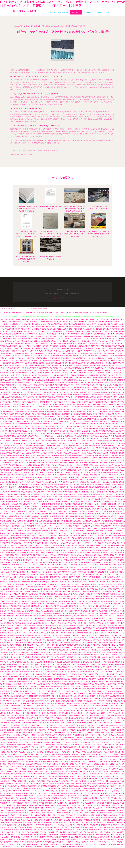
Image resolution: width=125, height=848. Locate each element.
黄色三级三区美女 (102, 808)
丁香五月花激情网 (74, 424)
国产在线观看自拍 (52, 538)
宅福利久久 (48, 625)
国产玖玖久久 (42, 650)
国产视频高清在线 (109, 373)
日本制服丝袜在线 (74, 608)
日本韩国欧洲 (90, 560)
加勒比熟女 (12, 336)
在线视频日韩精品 (83, 747)
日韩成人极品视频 (61, 460)
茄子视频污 (16, 341)
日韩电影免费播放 (36, 531)
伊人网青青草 (73, 382)
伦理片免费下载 (10, 608)
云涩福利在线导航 (37, 382)
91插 (69, 455)
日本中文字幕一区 (70, 484)
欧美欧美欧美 (78, 611)
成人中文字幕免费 (77, 455)
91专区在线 (5, 402)
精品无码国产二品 (36, 472)
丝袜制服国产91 (14, 676)
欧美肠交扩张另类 (20, 392)
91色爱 (83, 450)
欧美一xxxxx (22, 346)
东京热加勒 (119, 737)
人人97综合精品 (102, 411)
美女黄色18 (51, 431)
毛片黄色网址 (19, 757)
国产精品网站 (109, 531)
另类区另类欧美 (75, 409)
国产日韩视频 (69, 718)
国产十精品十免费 (66, 803)
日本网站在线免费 (55, 363)
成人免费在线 (92, 397)
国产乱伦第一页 (6, 776)
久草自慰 (108, 681)
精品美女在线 (106, 742)
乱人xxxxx (79, 460)
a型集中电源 (15, 526)
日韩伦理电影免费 (55, 577)
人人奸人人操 (40, 647)
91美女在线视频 (76, 356)
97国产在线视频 (100, 652)
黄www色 (85, 664)
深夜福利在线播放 (68, 565)
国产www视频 (80, 453)
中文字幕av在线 (77, 723)
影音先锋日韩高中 (42, 740)
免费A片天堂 (18, 625)
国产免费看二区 (116, 424)
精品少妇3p (43, 582)
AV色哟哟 (27, 409)
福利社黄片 (91, 606)
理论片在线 (34, 820)
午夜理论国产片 (13, 815)
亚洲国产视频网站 (106, 640)
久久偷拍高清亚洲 (67, 407)
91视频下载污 (95, 650)
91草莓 (13, 480)
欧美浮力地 (99, 545)
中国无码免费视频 (49, 842)
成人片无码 (52, 460)
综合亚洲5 (90, 744)
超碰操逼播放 (66, 647)
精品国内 (91, 664)
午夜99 (121, 448)
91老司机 (49, 815)
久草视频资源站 (47, 353)
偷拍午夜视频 (74, 771)
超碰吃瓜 (6, 397)
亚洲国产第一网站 (115, 419)
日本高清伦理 (32, 837)
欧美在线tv (106, 450)
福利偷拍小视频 (83, 319)
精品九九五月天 (111, 718)
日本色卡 (9, 650)
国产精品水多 (69, 475)
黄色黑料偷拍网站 (29, 701)
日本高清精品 (97, 667)
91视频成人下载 (109, 414)
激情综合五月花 (119, 791)
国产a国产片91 (42, 810)
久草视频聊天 (33, 686)
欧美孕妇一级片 (69, 667)
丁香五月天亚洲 (12, 465)
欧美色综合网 (74, 326)
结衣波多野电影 (100, 713)
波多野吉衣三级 (104, 416)
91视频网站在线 (93, 343)
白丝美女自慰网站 (26, 492)
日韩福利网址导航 (89, 445)
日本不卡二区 (59, 339)
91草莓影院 (34, 348)
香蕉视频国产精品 (108, 438)
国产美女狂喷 (118, 603)
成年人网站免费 (42, 441)
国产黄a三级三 (102, 822)
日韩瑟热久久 (59, 701)
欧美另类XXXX (5, 723)
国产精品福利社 (74, 606)
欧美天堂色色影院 (116, 776)
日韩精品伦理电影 (36, 606)
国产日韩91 (67, 339)
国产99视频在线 (108, 667)
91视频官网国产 (65, 414)
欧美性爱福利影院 (44, 594)
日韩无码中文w (13, 550)
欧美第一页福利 (23, 550)
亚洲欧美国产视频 (16, 832)
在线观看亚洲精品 (34, 387)
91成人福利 (9, 584)
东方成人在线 (103, 382)
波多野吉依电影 (34, 360)
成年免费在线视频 (110, 679)
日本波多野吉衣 (44, 416)
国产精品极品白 (5, 710)
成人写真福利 (57, 397)
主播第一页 (61, 392)
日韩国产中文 (27, 706)
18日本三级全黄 (111, 475)
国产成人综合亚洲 (9, 813)
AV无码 (114, 796)
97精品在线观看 (49, 752)
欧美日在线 (62, 538)
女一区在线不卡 (72, 730)
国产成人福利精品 (89, 803)
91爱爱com (58, 394)
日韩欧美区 (84, 827)
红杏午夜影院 (116, 582)
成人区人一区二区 (34, 681)
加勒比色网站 (94, 579)
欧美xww (83, 725)
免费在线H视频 (31, 740)
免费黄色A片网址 (62, 336)
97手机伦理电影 (49, 533)
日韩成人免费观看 (38, 822)
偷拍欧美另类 (25, 662)
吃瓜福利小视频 (50, 365)
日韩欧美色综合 (69, 443)
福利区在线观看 (29, 730)
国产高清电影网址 (37, 407)
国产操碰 (101, 830)
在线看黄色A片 (83, 630)
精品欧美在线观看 (63, 650)
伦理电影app (98, 555)
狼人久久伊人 (5, 754)
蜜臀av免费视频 (69, 757)
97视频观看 (104, 727)
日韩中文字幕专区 (64, 827)
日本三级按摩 (16, 817)
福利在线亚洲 (51, 586)
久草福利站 (10, 625)
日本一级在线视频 (7, 377)
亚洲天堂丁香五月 (36, 409)
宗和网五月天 (115, 392)
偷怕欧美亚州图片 (105, 324)
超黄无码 (86, 460)
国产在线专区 (17, 674)
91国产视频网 (19, 424)
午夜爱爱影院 (35, 582)
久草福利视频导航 (28, 538)
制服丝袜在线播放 (52, 562)
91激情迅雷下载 (49, 817)
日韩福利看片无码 (49, 735)
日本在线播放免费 (5, 830)
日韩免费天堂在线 (68, 652)
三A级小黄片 (94, 608)
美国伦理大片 (53, 319)
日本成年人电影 (117, 625)
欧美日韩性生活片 (12, 441)
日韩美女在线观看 (17, 565)
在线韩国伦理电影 (52, 596)
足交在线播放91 (89, 322)
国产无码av (52, 428)
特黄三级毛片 (57, 679)
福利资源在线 (109, 343)
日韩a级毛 (114, 655)
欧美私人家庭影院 (41, 720)
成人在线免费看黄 (20, 438)
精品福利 (46, 453)
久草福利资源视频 (40, 562)
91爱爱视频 (97, 360)
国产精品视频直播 (11, 681)
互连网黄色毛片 (120, 844)
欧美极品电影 (111, 353)
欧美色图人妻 (106, 331)
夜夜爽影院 (78, 783)
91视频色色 (84, 779)
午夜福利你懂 (114, 638)
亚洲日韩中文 (11, 642)
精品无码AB (114, 786)
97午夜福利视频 (14, 360)
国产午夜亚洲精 (108, 591)
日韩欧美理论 (29, 815)
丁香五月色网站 (99, 322)
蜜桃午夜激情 (54, 399)
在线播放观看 (17, 426)
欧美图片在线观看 (37, 322)
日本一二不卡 (13, 803)
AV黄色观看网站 (97, 358)
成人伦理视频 (31, 572)
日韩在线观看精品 (55, 416)
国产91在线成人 (30, 720)
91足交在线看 (63, 747)
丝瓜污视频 (51, 832)
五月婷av (90, 594)
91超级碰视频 (16, 735)
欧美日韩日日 (21, 572)
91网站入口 (92, 710)
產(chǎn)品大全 (76, 12)
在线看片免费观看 (78, 693)
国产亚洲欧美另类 (99, 844)
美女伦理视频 (73, 319)
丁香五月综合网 (34, 633)
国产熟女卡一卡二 (79, 625)
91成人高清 (22, 740)
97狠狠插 (92, 448)
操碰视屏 (68, 348)
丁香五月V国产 (65, 433)
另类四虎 (107, 341)
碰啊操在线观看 (33, 577)
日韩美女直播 (39, 399)
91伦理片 (90, 761)
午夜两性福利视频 (110, 543)
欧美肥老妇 (98, 450)
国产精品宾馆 (81, 635)
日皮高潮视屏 (22, 574)
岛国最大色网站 (25, 472)
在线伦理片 (113, 757)
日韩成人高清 (90, 815)
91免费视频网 (25, 749)
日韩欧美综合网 (51, 662)
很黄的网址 (83, 674)
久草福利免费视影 (115, 497)
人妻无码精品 (68, 331)
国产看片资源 (10, 363)
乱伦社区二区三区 (78, 800)
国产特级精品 (99, 788)
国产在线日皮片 (46, 482)
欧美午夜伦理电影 (118, 703)
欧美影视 (69, 526)
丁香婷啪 (62, 633)
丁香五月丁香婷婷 (14, 477)
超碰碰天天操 (94, 339)
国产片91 (85, 385)
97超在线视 (31, 467)
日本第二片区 (17, 484)
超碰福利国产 (53, 601)
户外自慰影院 (33, 329)
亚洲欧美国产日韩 (88, 494)
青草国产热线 (115, 611)
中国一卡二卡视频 (119, 562)
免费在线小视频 (40, 365)
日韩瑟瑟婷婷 (75, 827)
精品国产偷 (6, 645)
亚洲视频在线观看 (83, 535)
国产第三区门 (120, 783)
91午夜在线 (103, 482)
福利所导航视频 (74, 426)
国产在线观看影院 (107, 562)
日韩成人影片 (108, 390)
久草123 (37, 460)
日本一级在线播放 (46, 808)
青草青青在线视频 (52, 837)
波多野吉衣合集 (115, 674)
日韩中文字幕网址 (51, 623)
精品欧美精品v (48, 467)
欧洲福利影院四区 (70, 635)
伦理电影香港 (56, 411)
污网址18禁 (3, 489)
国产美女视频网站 (98, 414)
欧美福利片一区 (9, 638)
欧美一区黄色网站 (85, 540)
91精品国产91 (27, 382)
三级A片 (101, 463)
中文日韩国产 (45, 754)
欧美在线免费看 (58, 385)
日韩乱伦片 (103, 650)
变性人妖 (61, 322)
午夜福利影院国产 (116, 771)
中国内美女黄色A (90, 531)
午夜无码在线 (18, 545)
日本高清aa (96, 693)
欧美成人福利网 (54, 693)
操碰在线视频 (82, 533)
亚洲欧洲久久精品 (75, 569)
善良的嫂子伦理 (119, 752)
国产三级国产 (20, 402)
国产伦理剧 (22, 441)
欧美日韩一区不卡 (93, 766)
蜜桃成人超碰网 (96, 497)
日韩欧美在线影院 (40, 538)
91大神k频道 (18, 630)
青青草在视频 (40, 710)
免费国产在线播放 (56, 749)
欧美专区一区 (98, 655)
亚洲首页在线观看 (26, 669)
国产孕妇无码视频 (27, 482)
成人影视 (8, 817)
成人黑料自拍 (33, 428)
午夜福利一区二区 (53, 689)
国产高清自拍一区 (21, 453)
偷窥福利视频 (34, 832)
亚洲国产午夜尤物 (61, 742)
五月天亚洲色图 (76, 664)
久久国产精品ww (51, 776)
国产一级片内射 (88, 331)
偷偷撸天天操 (93, 832)
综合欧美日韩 (85, 650)
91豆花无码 (21, 693)
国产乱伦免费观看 (76, 448)
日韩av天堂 (72, 642)
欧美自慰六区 (87, 543)
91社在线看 (104, 453)
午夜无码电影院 (38, 618)
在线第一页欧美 (108, 744)
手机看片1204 (9, 370)
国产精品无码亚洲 (60, 421)
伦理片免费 (99, 800)
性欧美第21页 (41, 589)
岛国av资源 (12, 399)
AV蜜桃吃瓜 (94, 458)
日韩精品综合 (103, 696)
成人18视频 (58, 465)
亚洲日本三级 (8, 827)
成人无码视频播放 (39, 623)
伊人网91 (92, 584)
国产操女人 (108, 394)
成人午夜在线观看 (25, 322)
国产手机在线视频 (90, 691)
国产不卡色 (68, 528)
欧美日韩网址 (26, 842)
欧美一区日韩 (108, 839)
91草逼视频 (52, 489)
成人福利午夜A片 (81, 830)
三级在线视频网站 (73, 810)
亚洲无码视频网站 (85, 786)
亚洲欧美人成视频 (71, 817)
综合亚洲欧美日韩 (31, 584)
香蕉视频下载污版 (101, 448)
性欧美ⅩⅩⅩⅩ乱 (30, 334)
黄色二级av (80, 691)
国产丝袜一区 (10, 353)
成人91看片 (105, 638)
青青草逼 (31, 664)
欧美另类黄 (36, 669)
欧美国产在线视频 (66, 720)
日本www (47, 543)
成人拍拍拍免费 (61, 375)
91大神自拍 (42, 324)
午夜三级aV (69, 698)
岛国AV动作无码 (24, 360)
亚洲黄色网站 (48, 635)
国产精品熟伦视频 (16, 691)
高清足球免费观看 (5, 796)
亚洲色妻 (99, 771)
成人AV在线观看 (9, 487)
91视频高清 (67, 749)
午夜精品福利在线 (70, 548)
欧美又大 (61, 368)
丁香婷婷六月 (19, 555)
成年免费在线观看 (106, 526)
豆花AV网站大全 (118, 591)
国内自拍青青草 (90, 545)
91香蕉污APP (11, 453)
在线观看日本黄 (104, 419)
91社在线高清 (75, 365)
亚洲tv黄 (63, 611)
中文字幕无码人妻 (49, 339)
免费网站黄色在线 (56, 407)
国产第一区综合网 (58, 545)
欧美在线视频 (42, 392)
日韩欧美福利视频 (33, 764)
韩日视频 (92, 404)
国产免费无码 (55, 543)
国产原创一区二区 (111, 560)
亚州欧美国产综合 (80, 757)
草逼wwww (73, 465)
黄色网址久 (93, 791)
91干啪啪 (97, 492)
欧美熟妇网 (6, 633)
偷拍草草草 (85, 448)
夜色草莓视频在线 (69, 830)
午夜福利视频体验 (94, 779)
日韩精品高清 (29, 416)
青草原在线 (55, 759)
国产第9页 (90, 426)
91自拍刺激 (31, 603)
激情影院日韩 (30, 460)
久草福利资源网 (94, 382)
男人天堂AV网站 (115, 533)
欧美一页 (4, 497)
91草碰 (24, 375)
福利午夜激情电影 (39, 555)
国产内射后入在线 (10, 467)
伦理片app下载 (99, 346)
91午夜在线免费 (79, 407)
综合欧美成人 (40, 569)
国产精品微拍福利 (43, 601)
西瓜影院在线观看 (88, 351)
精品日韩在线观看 (29, 689)
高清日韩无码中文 (75, 715)
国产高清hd (62, 535)
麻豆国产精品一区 (39, 640)
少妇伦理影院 (9, 783)
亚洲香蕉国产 (17, 562)
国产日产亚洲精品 (65, 365)
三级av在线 (49, 560)
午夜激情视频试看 (76, 740)
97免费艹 (78, 416)
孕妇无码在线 (74, 480)
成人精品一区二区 (57, 358)
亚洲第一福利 (120, 577)
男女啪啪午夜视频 (50, 373)
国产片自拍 (93, 387)
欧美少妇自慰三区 (16, 645)
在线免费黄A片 (106, 336)
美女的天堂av (99, 740)
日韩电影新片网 (21, 589)
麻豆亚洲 (119, 623)
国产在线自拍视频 (55, 628)
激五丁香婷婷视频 (72, 732)
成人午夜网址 (99, 421)
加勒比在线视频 (69, 701)
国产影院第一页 (25, 390)
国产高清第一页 (39, 438)
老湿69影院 (42, 596)
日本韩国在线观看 (49, 672)
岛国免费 (110, 411)
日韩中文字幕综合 (12, 740)
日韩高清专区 (57, 669)
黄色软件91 (101, 394)
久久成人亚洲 (92, 441)
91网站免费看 (96, 540)
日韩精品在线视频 (81, 640)
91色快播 (16, 370)
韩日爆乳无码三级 (68, 358)
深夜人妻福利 (18, 783)
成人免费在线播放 (118, 740)
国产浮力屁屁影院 (65, 759)
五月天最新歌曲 (17, 533)
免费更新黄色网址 (33, 657)
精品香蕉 (118, 373)
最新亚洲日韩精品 (32, 392)
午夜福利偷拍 (11, 764)
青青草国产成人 (5, 346)
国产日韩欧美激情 (44, 820)
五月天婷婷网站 (41, 586)
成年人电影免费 (120, 725)
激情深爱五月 (4, 594)
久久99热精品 (70, 550)
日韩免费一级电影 (12, 761)
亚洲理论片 (13, 693)
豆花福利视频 (83, 433)
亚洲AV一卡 (112, 416)
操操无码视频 (30, 438)
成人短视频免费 (79, 645)
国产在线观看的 (15, 492)
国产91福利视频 (116, 664)
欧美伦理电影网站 (79, 358)
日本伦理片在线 (71, 441)
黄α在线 (43, 591)
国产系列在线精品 (27, 618)
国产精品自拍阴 (51, 744)
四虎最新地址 (97, 752)
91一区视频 (31, 710)
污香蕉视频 (43, 633)
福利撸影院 (23, 370)
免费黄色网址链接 (87, 662)
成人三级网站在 (5, 394)
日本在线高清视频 (112, 572)
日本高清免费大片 (89, 742)
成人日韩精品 (49, 470)
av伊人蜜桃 (76, 574)
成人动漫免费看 (19, 548)
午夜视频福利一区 (85, 596)
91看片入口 (118, 472)
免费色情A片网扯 (18, 419)
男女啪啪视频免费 (58, 635)
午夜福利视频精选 (100, 594)
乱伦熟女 (57, 761)
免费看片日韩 (61, 489)
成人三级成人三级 (112, 365)
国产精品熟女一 (30, 351)
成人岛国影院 (58, 436)
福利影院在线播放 (91, 625)
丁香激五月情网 (28, 560)
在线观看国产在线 (52, 747)
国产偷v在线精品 (32, 744)
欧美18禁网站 (32, 601)
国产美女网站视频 (69, 703)
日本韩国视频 (116, 538)
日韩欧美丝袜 (61, 599)
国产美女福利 (82, 538)
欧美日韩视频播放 (9, 589)
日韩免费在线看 (86, 526)
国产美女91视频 (57, 487)
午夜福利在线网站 (54, 382)
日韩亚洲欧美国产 (108, 752)
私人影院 (8, 567)
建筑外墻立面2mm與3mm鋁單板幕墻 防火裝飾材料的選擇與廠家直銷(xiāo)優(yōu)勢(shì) (98, 234)
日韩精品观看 (110, 380)
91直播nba (10, 635)
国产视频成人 (120, 708)
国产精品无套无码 (31, 441)
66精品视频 (8, 421)
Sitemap (88, 298)
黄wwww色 (58, 341)
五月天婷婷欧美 (91, 370)
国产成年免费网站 (98, 373)
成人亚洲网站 (114, 754)
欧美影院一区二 (87, 577)
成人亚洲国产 (111, 710)
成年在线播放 (62, 594)
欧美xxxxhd (4, 669)
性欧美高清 (90, 572)
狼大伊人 (65, 621)
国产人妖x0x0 (83, 594)
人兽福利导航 (40, 465)
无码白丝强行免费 (20, 460)
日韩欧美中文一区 (112, 817)
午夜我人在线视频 (111, 701)
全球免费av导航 (62, 810)
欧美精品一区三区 (76, 796)
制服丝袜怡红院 (44, 577)
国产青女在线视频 (48, 531)
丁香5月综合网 (50, 394)
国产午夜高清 (43, 431)
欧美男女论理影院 (21, 613)
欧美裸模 (25, 336)
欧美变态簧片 (45, 839)
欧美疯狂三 (39, 630)
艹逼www (42, 552)
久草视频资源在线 (21, 764)
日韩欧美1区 (97, 645)
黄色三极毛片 (120, 830)
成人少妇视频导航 (78, 373)
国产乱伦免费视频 (46, 679)
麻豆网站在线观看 (99, 407)
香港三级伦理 (51, 793)
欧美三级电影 (96, 467)
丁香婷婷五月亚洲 (46, 681)
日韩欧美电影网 (77, 752)
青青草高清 (28, 827)
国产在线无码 (79, 808)
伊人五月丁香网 (67, 613)
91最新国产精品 (120, 380)
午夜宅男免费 (117, 348)
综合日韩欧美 (66, 343)
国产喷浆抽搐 (8, 445)
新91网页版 (112, 842)
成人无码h (112, 827)
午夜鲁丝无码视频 (108, 557)
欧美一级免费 (73, 708)
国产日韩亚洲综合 (109, 463)
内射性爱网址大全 (45, 458)
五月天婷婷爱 (10, 409)
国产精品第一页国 (63, 409)
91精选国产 (109, 407)
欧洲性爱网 (116, 723)
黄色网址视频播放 (105, 409)
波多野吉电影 (117, 834)
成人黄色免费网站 (108, 669)
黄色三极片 (52, 550)
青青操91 (115, 489)
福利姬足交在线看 (89, 421)
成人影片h (85, 380)
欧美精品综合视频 (97, 783)
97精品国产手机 (77, 689)
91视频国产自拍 (42, 368)
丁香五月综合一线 (109, 737)
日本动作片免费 (43, 550)
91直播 (62, 382)
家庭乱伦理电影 (11, 351)
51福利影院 (93, 475)
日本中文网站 (117, 813)
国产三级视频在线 (81, 487)
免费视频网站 (39, 467)
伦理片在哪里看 (35, 426)
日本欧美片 (25, 594)
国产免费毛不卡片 (49, 480)
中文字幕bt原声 (98, 426)
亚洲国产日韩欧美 (76, 788)
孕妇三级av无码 (59, 443)
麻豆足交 (37, 793)
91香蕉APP (23, 319)
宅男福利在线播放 (18, 448)
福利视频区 (76, 526)
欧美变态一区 (108, 319)
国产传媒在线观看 (80, 815)
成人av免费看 (58, 725)
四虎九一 (113, 693)
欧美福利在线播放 (12, 737)
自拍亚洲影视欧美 (19, 584)
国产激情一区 (64, 708)
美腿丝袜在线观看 (40, 450)
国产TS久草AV (116, 548)
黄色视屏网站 (30, 397)
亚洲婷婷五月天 (19, 810)
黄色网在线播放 (84, 482)
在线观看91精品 (52, 494)
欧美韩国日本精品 (20, 659)
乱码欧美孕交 (34, 390)
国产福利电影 (99, 390)
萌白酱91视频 (73, 744)
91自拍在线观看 (78, 331)
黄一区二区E (64, 608)
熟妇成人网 (101, 810)
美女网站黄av (50, 552)
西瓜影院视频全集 (15, 482)
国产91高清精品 (39, 331)
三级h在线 (117, 788)
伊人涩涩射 (65, 394)
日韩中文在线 (48, 356)
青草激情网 (53, 715)
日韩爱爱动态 (34, 667)
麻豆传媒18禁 (69, 735)
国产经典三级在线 (117, 387)
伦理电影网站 (27, 822)
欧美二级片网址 (63, 467)
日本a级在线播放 (34, 839)
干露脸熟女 (26, 487)
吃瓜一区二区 (35, 545)
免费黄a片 (37, 664)
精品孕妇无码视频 (10, 404)
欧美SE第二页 (23, 443)
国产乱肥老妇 (28, 445)
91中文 (45, 419)
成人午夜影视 (80, 550)
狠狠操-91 (74, 414)
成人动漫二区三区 (67, 436)
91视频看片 (10, 752)
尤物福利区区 (110, 621)
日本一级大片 (4, 319)
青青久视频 (35, 414)
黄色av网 (36, 416)
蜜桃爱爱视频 (97, 329)
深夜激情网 (7, 730)
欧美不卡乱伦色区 (25, 737)
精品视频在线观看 (40, 815)
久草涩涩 (12, 397)
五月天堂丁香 (60, 475)
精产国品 (99, 438)
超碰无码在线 (110, 445)
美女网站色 (7, 662)
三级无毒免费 (40, 455)
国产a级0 (55, 322)
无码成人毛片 (82, 837)
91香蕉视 (114, 329)
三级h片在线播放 (5, 781)
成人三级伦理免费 (93, 324)
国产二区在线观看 (63, 319)
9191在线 (77, 565)
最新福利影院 (37, 445)
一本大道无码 (41, 659)
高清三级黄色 (89, 638)
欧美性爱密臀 (46, 448)
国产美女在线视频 (52, 368)
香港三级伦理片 (76, 628)
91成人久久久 (25, 820)
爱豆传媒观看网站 (56, 343)
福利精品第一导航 (103, 776)
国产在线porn (4, 579)
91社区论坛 (47, 407)
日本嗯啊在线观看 (53, 633)
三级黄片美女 (24, 652)
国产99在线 (27, 565)
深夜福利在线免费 (101, 584)
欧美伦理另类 (33, 494)
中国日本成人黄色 (75, 555)
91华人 (36, 363)
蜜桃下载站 (84, 710)
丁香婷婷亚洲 (84, 584)
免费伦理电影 (63, 399)
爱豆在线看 (95, 399)
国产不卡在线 (72, 696)
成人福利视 (55, 579)
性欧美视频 (40, 676)
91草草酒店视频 (104, 339)
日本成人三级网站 (82, 776)
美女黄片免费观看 (29, 470)
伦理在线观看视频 (32, 650)
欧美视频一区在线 (93, 574)
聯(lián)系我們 (88, 12)
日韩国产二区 (26, 754)
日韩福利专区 (58, 470)
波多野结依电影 (101, 334)
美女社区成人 (78, 443)
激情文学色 (67, 463)
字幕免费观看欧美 (51, 603)
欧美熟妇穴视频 (56, 433)
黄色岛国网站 (14, 346)
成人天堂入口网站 (113, 574)
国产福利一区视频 (17, 781)
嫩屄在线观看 (74, 540)
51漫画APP (64, 424)
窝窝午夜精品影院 (72, 603)
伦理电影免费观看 (25, 786)
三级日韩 (65, 691)
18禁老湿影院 (54, 727)
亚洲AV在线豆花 (11, 470)
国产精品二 (107, 800)
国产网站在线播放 (89, 599)
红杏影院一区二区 (88, 713)
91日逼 (96, 480)
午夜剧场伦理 (58, 560)
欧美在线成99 (114, 528)
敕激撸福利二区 (92, 781)
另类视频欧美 (117, 436)
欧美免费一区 (115, 613)
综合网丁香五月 (86, 706)
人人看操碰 (48, 377)
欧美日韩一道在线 (96, 591)
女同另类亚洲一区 (116, 805)
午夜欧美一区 (36, 691)
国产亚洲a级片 (82, 548)
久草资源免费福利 (106, 703)
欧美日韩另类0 (29, 363)
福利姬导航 (85, 569)
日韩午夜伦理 (56, 681)
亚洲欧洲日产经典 (28, 796)
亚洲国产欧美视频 (103, 781)
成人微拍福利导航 (77, 494)
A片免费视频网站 (32, 574)
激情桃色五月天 (83, 834)
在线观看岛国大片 (66, 557)
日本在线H (83, 810)
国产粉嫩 (88, 453)
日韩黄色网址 (75, 433)
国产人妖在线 (55, 844)
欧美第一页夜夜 (77, 329)
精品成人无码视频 (74, 467)
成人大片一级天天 (34, 458)
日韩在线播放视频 (23, 458)
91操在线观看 (13, 458)
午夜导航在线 (17, 407)
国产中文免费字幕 (62, 706)
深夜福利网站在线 (12, 664)
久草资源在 (51, 426)
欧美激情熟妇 (88, 655)
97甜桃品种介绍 (8, 443)
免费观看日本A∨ (12, 679)
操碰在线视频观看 (16, 560)
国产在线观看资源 (103, 356)
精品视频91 (119, 827)
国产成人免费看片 (62, 786)
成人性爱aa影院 (7, 348)
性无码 (13, 710)
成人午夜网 (22, 356)
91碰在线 (19, 336)
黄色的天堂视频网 (8, 557)
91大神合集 (52, 375)
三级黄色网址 (28, 757)
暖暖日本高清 (104, 764)
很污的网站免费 (50, 574)
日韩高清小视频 (7, 825)
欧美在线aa (64, 761)
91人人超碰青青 (102, 465)
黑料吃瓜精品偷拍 (43, 375)
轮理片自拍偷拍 (93, 433)
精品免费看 (41, 377)
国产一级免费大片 (113, 382)
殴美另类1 (34, 776)
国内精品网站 (45, 652)
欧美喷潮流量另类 (66, 543)
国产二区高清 (71, 453)
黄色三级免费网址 (60, 390)
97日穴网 (85, 397)
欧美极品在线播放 (54, 720)
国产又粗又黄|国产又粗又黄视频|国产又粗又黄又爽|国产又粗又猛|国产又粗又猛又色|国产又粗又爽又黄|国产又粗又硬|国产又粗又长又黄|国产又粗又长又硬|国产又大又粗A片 (61, 499)
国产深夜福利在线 (77, 647)
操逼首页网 (78, 701)
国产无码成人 (38, 742)
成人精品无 (31, 463)
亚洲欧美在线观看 (101, 365)
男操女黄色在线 (6, 565)
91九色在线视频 (61, 441)
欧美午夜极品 (21, 334)
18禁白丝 (70, 742)
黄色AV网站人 (110, 487)
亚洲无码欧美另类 (52, 713)
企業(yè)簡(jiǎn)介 (63, 12)
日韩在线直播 (61, 805)
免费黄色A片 (115, 606)
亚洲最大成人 (43, 526)
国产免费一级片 (5, 322)
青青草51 (47, 455)
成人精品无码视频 (11, 334)
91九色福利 (117, 438)
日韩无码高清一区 (30, 569)
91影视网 (49, 334)
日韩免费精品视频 (82, 484)
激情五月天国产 (32, 370)
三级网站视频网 (40, 470)
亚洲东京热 (113, 341)
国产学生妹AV (15, 552)
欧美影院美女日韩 (78, 655)
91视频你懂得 (98, 385)
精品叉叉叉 (78, 769)
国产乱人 (115, 394)
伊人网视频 (10, 659)
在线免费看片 (87, 443)
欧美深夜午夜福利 (115, 730)
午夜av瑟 (39, 783)
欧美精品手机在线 (43, 727)
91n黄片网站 (24, 526)
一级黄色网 (3, 382)
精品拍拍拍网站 (100, 630)
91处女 (67, 382)
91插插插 (16, 443)
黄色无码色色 (12, 577)
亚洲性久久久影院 (11, 788)
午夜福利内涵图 (113, 552)
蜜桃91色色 (70, 411)
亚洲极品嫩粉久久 (68, 754)
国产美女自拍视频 (56, 686)
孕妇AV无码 (39, 635)
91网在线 (91, 674)
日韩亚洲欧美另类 (104, 565)
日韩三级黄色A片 (92, 377)
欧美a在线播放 (77, 557)
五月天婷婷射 (108, 788)
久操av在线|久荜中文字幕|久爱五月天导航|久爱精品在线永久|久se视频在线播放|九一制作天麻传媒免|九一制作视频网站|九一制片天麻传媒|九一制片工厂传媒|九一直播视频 (66, 514)
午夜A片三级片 (20, 404)
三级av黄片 (39, 638)
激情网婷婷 (52, 472)
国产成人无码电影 (79, 681)
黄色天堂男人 (30, 356)
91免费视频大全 (91, 793)
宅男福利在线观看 (74, 779)
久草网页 (72, 416)
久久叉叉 (39, 433)
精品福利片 (86, 689)
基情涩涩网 (34, 394)
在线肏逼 (120, 820)
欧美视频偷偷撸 (100, 732)
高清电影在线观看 (52, 774)
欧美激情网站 (41, 747)
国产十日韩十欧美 (100, 817)
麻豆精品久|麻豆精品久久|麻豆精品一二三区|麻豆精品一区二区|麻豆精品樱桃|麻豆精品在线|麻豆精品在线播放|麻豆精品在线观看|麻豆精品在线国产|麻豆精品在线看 (57, 506)
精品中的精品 (57, 356)
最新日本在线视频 (99, 489)
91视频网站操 (72, 727)
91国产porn (90, 725)
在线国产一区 (117, 633)
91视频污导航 (29, 448)
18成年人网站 (30, 373)
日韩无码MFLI (16, 842)
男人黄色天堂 (56, 791)
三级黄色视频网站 (17, 567)
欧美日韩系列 (60, 769)
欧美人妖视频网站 (46, 445)
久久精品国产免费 (105, 548)
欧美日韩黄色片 (113, 453)
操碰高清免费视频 (98, 363)
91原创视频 (104, 470)
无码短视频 (57, 647)
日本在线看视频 (72, 535)
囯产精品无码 (55, 606)
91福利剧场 (24, 368)
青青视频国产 (16, 662)
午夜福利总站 (9, 810)
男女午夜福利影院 (85, 467)
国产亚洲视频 (78, 599)
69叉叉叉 (91, 489)
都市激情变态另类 (101, 428)
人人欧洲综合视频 (89, 813)
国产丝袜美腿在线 (103, 533)
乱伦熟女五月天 (106, 329)
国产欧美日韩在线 (30, 402)
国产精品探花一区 (17, 421)
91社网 (44, 409)
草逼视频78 (83, 392)
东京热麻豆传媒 (17, 830)
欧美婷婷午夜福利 (117, 800)
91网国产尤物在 (24, 497)
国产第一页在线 (101, 623)
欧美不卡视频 (31, 638)
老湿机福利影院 (10, 805)
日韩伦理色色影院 (107, 774)
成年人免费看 (27, 779)
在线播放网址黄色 (16, 706)
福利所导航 (77, 475)
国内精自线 (8, 326)
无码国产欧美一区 (16, 779)
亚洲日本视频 (23, 385)
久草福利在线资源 (64, 601)
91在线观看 (53, 492)
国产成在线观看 (11, 450)
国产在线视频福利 (13, 603)
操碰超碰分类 (18, 640)
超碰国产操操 (45, 766)
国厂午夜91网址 (25, 791)
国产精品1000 (52, 441)
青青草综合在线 (107, 723)
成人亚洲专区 (75, 601)
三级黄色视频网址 (112, 448)
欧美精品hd (7, 623)
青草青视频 (95, 613)
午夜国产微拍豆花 (6, 847)
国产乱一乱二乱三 (29, 399)
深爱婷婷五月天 (58, 737)
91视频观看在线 (84, 791)
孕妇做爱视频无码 (114, 696)
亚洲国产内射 (58, 531)
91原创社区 (48, 411)
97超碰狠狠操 (77, 528)
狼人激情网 (76, 477)
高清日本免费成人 (73, 774)
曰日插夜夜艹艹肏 (98, 820)
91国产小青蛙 (88, 373)
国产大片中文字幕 (76, 385)
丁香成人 (84, 761)
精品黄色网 (114, 659)
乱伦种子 (46, 319)
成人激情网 (3, 684)
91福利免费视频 (37, 492)
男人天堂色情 (117, 540)
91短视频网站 (120, 463)
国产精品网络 (65, 480)
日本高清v (91, 484)
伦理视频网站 (11, 411)
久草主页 (21, 815)
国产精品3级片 (16, 326)
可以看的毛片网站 (13, 786)
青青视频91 (84, 582)
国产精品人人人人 (28, 562)
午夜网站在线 (36, 591)
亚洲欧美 (36, 759)
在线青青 (34, 565)
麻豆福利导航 (15, 727)
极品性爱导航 (83, 368)
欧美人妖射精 (36, 786)
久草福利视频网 (76, 339)
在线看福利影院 (87, 672)
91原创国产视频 (73, 363)
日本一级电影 (65, 416)
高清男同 (48, 497)
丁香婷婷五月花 (23, 679)
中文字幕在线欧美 (95, 603)
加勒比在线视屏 (114, 450)
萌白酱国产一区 (33, 336)
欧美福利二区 (117, 526)
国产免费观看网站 (66, 844)
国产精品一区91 (76, 470)
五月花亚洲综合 (15, 390)
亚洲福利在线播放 (65, 723)
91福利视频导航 (80, 360)
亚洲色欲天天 (24, 341)
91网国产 (116, 599)
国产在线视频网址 (13, 774)
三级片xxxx (58, 752)
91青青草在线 (115, 706)
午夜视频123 (116, 426)
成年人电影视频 (107, 647)
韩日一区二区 (113, 339)
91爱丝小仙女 (5, 832)
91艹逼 (104, 567)
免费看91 (81, 623)
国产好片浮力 (17, 377)
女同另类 (25, 674)
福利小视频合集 (67, 839)
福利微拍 (104, 552)
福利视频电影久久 (11, 436)
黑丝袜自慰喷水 (16, 455)
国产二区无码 (119, 480)
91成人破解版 (61, 550)
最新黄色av (43, 475)
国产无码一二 (117, 411)
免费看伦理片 (35, 698)
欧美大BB (99, 370)
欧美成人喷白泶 (104, 730)
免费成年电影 (98, 839)
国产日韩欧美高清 (107, 628)
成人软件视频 (112, 399)
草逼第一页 (61, 640)
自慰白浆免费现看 (78, 720)
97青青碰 (28, 548)
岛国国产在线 (92, 465)
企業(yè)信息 (98, 12)
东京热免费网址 (105, 579)
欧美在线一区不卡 (75, 650)
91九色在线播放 (25, 698)
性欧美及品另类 (97, 616)
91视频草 (104, 645)
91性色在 (86, 647)
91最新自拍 (93, 394)
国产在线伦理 (40, 603)
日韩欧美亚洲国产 (56, 691)
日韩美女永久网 (71, 586)
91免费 (53, 630)
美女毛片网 (88, 645)
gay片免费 (117, 669)
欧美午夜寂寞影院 (40, 397)
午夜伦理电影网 (57, 377)
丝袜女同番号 (111, 708)
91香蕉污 (20, 531)
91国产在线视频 (63, 776)
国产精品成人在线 (32, 377)
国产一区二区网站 (90, 623)
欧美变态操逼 (59, 771)
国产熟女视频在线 (76, 404)
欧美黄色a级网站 (64, 567)
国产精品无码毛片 (34, 679)
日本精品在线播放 (93, 463)
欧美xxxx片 (11, 684)
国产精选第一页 (77, 803)
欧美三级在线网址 (110, 820)
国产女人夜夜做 (60, 438)
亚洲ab (70, 373)
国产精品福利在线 (9, 720)
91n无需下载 (11, 689)
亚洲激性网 (34, 628)
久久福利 (66, 426)
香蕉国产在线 (81, 572)
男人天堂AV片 (103, 589)
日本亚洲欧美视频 (28, 543)
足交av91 (103, 708)
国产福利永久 (68, 322)
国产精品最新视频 (119, 774)
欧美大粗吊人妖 (22, 465)
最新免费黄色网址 (44, 616)
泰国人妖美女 (60, 735)
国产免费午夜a (44, 540)
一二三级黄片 (35, 791)
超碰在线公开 (86, 458)
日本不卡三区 (90, 652)
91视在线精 (95, 706)
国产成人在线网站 (36, 353)
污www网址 (50, 761)
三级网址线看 (23, 664)
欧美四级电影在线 (29, 635)
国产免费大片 (26, 484)
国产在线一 (106, 351)
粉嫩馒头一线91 (53, 779)
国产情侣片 (65, 487)
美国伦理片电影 (41, 813)
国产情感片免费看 (65, 820)
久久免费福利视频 (33, 540)
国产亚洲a (46, 630)
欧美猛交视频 (78, 351)
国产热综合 (44, 387)
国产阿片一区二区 (63, 555)
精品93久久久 (50, 404)
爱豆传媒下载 (30, 477)
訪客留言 (108, 12)
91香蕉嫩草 (106, 771)
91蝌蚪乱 (58, 638)
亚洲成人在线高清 (83, 659)
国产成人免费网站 (37, 533)
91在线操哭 (98, 638)
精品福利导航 (18, 759)
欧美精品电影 (79, 667)
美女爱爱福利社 (39, 625)
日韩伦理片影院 (68, 560)
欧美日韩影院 (107, 662)
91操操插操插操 (112, 684)
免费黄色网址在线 (52, 392)
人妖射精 (13, 339)
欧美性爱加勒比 (94, 586)
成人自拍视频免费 (23, 839)
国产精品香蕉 (31, 586)
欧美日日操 (27, 545)
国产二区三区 (31, 319)
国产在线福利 (37, 482)
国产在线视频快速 (22, 808)
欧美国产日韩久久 (21, 710)
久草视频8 (79, 402)
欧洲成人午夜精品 (116, 370)
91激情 (91, 492)
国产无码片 (65, 791)
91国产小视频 (40, 463)
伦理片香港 (83, 477)
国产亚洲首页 (21, 744)
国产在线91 (100, 387)
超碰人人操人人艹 (43, 788)
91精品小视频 (105, 497)
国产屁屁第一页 (9, 424)
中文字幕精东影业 (87, 555)
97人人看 (72, 487)
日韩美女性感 (52, 572)
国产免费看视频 (17, 428)
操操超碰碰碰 (63, 727)
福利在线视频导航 (112, 482)
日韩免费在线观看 (50, 822)
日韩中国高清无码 (40, 730)
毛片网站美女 (65, 482)
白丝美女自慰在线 (106, 540)
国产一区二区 (118, 322)
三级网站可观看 (103, 827)
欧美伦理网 (74, 837)
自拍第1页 (16, 791)
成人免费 (64, 411)
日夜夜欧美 (66, 385)
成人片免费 (83, 426)
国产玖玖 (40, 480)
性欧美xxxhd (61, 526)
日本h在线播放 (60, 586)
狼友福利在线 (113, 764)
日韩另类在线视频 (28, 645)
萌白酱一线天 (20, 450)
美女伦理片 (19, 684)
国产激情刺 (95, 769)
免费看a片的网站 (83, 817)
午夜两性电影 (57, 613)
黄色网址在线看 (60, 630)
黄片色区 (44, 786)
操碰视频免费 (111, 577)
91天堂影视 (66, 472)
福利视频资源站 (15, 322)
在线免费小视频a (14, 725)
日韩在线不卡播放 (93, 548)
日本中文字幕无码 (76, 397)
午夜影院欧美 (48, 618)
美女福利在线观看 (67, 477)
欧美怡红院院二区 (45, 343)
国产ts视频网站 (88, 414)
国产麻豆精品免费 (44, 696)
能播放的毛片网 (21, 599)
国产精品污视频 (42, 557)
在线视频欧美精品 (25, 703)
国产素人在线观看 (46, 669)
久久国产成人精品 (39, 404)
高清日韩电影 (89, 472)
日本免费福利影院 (20, 638)
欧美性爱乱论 (63, 696)
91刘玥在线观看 (81, 825)
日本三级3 (70, 611)
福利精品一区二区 (9, 696)
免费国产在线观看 (84, 562)
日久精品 (114, 825)
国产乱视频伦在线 (31, 693)
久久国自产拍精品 (68, 377)
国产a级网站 (36, 706)
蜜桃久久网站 (78, 742)
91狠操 (7, 499)
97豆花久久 (12, 708)
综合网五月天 (41, 370)
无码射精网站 (21, 373)
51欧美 (84, 356)
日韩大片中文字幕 (97, 759)
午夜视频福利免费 (70, 489)
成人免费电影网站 (104, 805)
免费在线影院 (97, 455)
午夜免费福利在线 (111, 569)
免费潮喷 (64, 363)
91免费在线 (80, 642)
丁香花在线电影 (19, 655)
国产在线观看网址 (61, 832)
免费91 (57, 365)
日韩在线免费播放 (59, 783)
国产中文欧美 (31, 647)
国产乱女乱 (63, 450)
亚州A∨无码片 (93, 827)
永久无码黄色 (52, 526)
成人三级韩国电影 (32, 696)
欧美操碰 (55, 467)
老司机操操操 (41, 774)
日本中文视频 (7, 538)
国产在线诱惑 (72, 460)
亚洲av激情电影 (8, 407)
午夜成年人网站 (120, 477)
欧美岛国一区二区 (46, 424)
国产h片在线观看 (53, 582)
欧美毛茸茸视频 (55, 664)
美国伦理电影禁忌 (67, 681)
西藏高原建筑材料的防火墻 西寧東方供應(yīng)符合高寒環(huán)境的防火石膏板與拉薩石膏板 (26, 208)
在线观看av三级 (21, 732)
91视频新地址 (90, 480)
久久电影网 (84, 686)
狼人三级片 (41, 497)
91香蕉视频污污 (76, 679)
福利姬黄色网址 (114, 377)
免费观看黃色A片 (79, 718)
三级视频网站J (85, 475)
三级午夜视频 (43, 800)
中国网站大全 (66, 628)
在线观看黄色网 (35, 487)
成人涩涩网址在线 (51, 555)
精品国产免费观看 (102, 397)
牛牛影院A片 (80, 428)
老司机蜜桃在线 (46, 358)
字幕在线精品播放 (5, 749)
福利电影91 (72, 621)
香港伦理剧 (70, 375)
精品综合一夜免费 (106, 633)
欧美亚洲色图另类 (45, 764)
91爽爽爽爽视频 (69, 808)
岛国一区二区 (86, 416)
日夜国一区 (67, 725)
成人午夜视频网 (69, 684)
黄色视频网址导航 (75, 394)
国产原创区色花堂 (96, 336)
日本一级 (94, 443)
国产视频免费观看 (64, 713)
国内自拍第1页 (33, 526)
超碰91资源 (20, 399)
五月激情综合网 (74, 674)
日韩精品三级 (84, 774)
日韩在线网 (48, 402)
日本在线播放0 (17, 796)
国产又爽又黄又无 (83, 382)
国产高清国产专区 (24, 579)
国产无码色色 (119, 414)
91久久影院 (83, 348)
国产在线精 (23, 603)
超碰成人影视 (113, 368)
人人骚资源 (76, 616)
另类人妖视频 (46, 433)
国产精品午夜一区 (37, 339)
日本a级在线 (19, 487)
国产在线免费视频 (76, 713)
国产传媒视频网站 (103, 443)
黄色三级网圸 (41, 837)
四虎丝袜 (44, 793)
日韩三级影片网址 (41, 769)
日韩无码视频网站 (89, 428)
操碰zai (31, 793)
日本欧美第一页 (106, 455)
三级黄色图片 (93, 460)
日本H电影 (17, 616)
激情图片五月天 (95, 535)
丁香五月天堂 (99, 319)
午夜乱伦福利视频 (77, 669)
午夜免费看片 (111, 822)
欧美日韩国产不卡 (105, 538)
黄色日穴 (105, 618)
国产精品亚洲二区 (58, 625)
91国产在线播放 (50, 438)
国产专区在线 (92, 822)
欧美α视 (100, 625)
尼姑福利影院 (99, 599)
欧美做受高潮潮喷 (9, 535)
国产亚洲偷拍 (111, 623)
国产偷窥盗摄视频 (55, 329)
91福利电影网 (103, 586)
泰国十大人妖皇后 (119, 667)
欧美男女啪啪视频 (80, 754)
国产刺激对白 (42, 494)
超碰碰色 (57, 611)
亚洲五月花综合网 (37, 737)
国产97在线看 (61, 676)
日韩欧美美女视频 (103, 433)
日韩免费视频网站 (44, 803)
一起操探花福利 (21, 805)
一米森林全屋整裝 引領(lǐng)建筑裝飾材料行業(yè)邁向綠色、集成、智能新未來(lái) (74, 234)
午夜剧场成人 (82, 847)
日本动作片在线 (107, 550)
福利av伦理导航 (114, 766)
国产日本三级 (98, 674)
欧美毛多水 (89, 718)
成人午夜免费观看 (9, 647)
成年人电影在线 (58, 703)
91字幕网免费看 (22, 681)
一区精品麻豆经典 (91, 356)
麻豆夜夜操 (25, 793)
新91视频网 (117, 358)
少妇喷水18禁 (57, 424)
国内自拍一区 (75, 596)
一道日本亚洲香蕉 (28, 331)
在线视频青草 (8, 703)
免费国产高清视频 (5, 480)
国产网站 (104, 375)
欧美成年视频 (61, 494)
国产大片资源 (6, 798)
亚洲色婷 (99, 754)
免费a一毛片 (11, 392)
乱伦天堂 (119, 475)
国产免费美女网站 (85, 552)
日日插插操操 (96, 735)
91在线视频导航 (88, 701)
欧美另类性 (93, 569)
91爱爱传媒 (116, 761)
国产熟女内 (105, 754)
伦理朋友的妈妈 (80, 419)
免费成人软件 (95, 409)
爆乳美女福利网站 (93, 764)
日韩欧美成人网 (51, 589)
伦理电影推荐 (106, 664)
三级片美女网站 (44, 535)
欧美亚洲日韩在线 (118, 793)
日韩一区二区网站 (5, 771)
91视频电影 (100, 341)
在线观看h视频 (47, 322)
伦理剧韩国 (101, 681)
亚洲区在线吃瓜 (70, 640)
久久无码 (58, 480)
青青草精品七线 (22, 577)
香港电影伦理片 (71, 390)
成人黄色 (69, 800)
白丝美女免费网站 (110, 326)
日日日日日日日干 (39, 560)
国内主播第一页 (27, 407)
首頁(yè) (52, 12)
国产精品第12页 (83, 431)
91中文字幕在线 (30, 365)
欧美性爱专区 (41, 584)
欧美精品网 (88, 737)
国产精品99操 (75, 567)
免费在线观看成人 (21, 608)
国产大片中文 (35, 754)
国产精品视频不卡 (37, 703)
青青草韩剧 (50, 813)
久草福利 (114, 336)
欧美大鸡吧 (65, 465)
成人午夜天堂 (53, 535)
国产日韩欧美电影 (7, 356)
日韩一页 (66, 672)
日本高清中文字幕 (16, 822)
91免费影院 (100, 679)
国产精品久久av (94, 708)
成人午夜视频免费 (24, 489)
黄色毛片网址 (61, 800)
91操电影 (20, 463)
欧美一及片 (45, 472)
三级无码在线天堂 (82, 441)
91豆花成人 (83, 438)
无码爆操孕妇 (49, 718)
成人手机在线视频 (113, 650)
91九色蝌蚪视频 (72, 533)
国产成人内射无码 (62, 324)
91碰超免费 (109, 484)
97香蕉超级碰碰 (106, 424)
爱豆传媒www (16, 793)
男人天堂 (105, 436)
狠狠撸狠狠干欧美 (66, 655)
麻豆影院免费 (52, 475)
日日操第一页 (7, 368)
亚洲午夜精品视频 (60, 431)
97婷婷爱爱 (17, 825)
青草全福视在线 (112, 375)
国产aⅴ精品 (34, 749)
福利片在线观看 (51, 324)
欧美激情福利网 (35, 489)
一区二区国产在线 (119, 720)
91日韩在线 (51, 769)
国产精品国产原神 (85, 759)
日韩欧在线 (111, 645)
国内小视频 (26, 832)
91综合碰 (56, 450)
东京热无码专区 (114, 586)
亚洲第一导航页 (65, 582)
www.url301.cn (49, 298)
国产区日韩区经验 (35, 834)
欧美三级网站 (86, 769)
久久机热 (16, 356)
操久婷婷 (91, 385)
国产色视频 (50, 443)
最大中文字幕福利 (50, 642)
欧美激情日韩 (50, 421)
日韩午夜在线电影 (88, 740)
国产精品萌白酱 (6, 463)
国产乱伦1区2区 (73, 594)
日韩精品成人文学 (49, 742)
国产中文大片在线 (54, 740)
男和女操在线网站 (62, 744)
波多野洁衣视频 (114, 356)
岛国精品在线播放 (111, 494)
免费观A (48, 684)
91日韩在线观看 (5, 482)
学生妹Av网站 (23, 324)
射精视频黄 (114, 635)
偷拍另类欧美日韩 (78, 844)
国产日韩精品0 (46, 796)
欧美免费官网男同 (45, 579)
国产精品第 (16, 820)
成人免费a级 (49, 647)
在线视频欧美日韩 (74, 706)
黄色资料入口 (26, 475)
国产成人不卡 (83, 764)
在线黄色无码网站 (115, 749)
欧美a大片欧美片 (58, 808)
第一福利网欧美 (95, 633)
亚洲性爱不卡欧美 (71, 633)
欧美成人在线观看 (14, 669)
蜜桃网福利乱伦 (12, 744)
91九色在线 (117, 744)
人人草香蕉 (83, 365)
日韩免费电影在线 (21, 596)
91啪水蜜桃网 (110, 480)
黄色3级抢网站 (109, 322)
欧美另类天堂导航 (106, 535)
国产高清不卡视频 (59, 370)
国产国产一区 (57, 346)
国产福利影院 (110, 594)
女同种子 (109, 769)
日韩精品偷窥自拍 (105, 706)
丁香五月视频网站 (56, 565)
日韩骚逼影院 (51, 786)
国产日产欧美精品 (9, 718)
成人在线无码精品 (5, 569)
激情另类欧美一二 (41, 443)
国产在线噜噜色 (5, 706)
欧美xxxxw (44, 706)
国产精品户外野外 (116, 798)
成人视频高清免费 (101, 431)
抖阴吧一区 (50, 591)
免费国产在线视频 (91, 642)
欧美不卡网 (60, 528)
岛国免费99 (58, 591)
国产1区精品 (52, 706)
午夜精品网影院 (64, 387)
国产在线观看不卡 (48, 732)
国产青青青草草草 (63, 569)
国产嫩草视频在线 (82, 489)
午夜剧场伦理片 (27, 672)
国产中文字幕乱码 (46, 545)
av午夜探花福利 (25, 433)
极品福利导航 (92, 477)
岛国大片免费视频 (16, 331)
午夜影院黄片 (95, 528)
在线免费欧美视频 (116, 331)
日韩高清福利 (23, 761)
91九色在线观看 (63, 455)
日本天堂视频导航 (14, 343)
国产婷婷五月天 (17, 431)
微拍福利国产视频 (73, 336)
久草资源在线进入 (62, 674)
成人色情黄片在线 (23, 387)
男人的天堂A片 (12, 834)
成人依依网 (67, 710)
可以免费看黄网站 (29, 567)
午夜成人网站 (9, 628)
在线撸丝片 (17, 375)
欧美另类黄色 (25, 725)
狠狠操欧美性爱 (114, 402)
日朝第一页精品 (116, 616)
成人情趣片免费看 (51, 528)
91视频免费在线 (94, 482)
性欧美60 (33, 725)
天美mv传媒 (18, 672)
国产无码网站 (31, 455)
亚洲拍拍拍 (59, 672)
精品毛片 (33, 433)
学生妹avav (66, 404)
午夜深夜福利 (113, 727)
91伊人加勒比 (13, 416)
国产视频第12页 (61, 822)
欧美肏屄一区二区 (65, 448)
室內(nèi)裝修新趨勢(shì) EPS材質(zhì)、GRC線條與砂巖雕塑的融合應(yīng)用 (26, 259)
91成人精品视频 (87, 329)
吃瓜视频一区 (56, 764)
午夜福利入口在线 (72, 538)
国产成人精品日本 (64, 781)
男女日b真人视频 (12, 574)
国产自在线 (84, 411)
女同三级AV (59, 710)
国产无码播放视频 (11, 531)
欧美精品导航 (116, 535)
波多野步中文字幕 (78, 445)
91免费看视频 (102, 460)
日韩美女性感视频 (75, 761)
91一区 (26, 463)
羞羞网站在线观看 (37, 735)
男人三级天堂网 (33, 608)
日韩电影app (109, 791)
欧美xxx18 (92, 771)
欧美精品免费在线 (111, 652)
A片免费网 (22, 650)
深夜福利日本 (106, 689)
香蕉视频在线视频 (56, 621)
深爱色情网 (97, 669)
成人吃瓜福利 (82, 363)
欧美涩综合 (46, 606)
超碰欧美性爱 (36, 766)
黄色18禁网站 (20, 411)
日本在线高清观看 (8, 630)
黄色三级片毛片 (108, 385)
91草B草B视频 (20, 351)
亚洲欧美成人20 (7, 562)
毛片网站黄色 (33, 497)
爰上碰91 (49, 487)
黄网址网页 (39, 567)
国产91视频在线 (26, 817)
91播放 (7, 494)
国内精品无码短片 (59, 351)
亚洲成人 (40, 613)
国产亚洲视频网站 (20, 800)
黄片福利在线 (71, 825)
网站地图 (104, 312)
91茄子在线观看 (52, 730)
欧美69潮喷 (91, 346)
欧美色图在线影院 (80, 735)
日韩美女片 (100, 691)
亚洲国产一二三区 (98, 672)
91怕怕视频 (118, 557)
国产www (73, 472)
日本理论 (14, 463)
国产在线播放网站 (12, 385)
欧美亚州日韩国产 (51, 640)
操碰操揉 (68, 494)
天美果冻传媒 (30, 404)
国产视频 (69, 492)
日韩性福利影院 (28, 684)
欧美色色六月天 (40, 334)
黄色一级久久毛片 (51, 676)
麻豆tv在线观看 (9, 375)
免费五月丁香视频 (95, 424)
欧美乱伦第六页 (87, 723)
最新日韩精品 (70, 360)
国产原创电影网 (61, 659)
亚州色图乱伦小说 (57, 380)
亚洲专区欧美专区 (93, 757)
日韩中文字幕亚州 (13, 698)
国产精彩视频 (61, 348)
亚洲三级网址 (108, 740)
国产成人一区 (28, 640)
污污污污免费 (21, 436)
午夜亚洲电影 (47, 737)
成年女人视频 (25, 326)
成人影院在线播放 (79, 341)
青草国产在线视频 (73, 334)
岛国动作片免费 (94, 686)
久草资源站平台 (104, 608)
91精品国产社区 (101, 445)
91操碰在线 (43, 326)
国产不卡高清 (112, 397)
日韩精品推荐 (86, 436)
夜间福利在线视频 (8, 655)
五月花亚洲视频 (49, 771)
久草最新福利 (79, 737)
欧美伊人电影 (33, 550)
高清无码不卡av (77, 543)
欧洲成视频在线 (92, 810)
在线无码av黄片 (82, 621)
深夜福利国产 (119, 567)
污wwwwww (38, 732)
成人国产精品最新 (101, 815)
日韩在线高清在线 (75, 672)
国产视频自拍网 (50, 710)
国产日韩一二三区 (9, 611)
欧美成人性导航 (85, 589)
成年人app (69, 599)
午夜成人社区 (88, 844)
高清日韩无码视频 (104, 392)
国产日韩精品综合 (5, 793)
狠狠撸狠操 (54, 594)
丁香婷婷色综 (17, 742)
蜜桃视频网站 (38, 419)
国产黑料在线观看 (41, 655)
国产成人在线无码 (51, 569)
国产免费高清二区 (70, 545)
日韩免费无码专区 (63, 715)
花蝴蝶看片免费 (99, 326)
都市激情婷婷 (19, 382)
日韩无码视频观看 (30, 774)
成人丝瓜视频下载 (34, 341)
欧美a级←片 (45, 664)
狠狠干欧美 (12, 402)
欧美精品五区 (32, 676)
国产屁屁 (19, 339)
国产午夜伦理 (68, 625)
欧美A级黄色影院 (115, 433)
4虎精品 (13, 808)
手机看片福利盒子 (35, 652)
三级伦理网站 (109, 672)
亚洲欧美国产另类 (23, 494)
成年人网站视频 (88, 455)
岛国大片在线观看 (52, 798)
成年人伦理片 (80, 472)
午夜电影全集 (109, 363)
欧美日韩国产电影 (23, 834)
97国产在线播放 (58, 830)
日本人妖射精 (58, 404)
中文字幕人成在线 (108, 555)
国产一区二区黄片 (72, 421)
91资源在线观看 (87, 752)
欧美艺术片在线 (19, 557)
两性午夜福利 (48, 613)
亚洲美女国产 (28, 759)
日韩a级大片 (108, 796)
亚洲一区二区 (45, 691)
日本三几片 (41, 744)
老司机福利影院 (111, 715)
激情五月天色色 (102, 353)
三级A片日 (76, 584)
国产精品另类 (101, 487)
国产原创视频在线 (115, 351)
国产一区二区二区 (43, 329)
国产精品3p (49, 450)
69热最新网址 (10, 460)
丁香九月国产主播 (40, 477)
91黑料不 (9, 472)
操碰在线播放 (14, 591)
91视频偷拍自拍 (9, 555)
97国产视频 (18, 689)
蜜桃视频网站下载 (30, 847)
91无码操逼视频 (41, 781)
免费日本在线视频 (95, 659)
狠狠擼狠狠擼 (76, 492)
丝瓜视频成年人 (32, 599)
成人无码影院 (32, 613)
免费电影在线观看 (61, 373)
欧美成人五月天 (62, 589)
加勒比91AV (46, 492)
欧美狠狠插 (21, 416)
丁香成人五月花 (8, 380)
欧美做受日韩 (98, 351)
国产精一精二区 (26, 394)
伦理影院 (24, 837)
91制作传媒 (5, 399)
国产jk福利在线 (90, 550)
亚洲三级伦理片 (98, 737)
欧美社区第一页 (57, 458)
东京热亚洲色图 (86, 497)
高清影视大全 (33, 594)
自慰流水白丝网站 (41, 689)
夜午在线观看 (97, 628)
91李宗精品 (7, 455)
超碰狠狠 (52, 698)
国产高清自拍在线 (82, 586)
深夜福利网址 (49, 385)
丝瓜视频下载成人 (112, 676)
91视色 (46, 382)
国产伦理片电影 (97, 611)
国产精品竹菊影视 (11, 844)
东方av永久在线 (28, 625)
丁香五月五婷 (84, 567)
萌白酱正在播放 (84, 603)
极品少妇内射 (7, 791)
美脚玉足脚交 (32, 788)
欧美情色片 (5, 572)
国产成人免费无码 (93, 392)
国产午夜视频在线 (53, 557)
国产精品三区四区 (50, 674)
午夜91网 (40, 725)
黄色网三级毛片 (35, 475)
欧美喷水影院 (89, 360)
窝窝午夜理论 (57, 445)
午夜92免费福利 (7, 701)
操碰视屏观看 (88, 667)
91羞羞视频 (97, 375)
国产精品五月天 (104, 402)
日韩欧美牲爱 (40, 674)
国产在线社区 (82, 696)
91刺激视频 (61, 484)
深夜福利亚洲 (31, 465)
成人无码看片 (40, 411)
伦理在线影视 (111, 431)
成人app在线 (63, 353)
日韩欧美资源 (9, 759)
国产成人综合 (55, 708)
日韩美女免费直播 (50, 463)
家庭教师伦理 (61, 603)
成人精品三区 (13, 579)
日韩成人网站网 (111, 810)
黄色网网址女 (17, 380)
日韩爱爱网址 (106, 735)
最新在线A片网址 (20, 397)
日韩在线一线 (85, 579)
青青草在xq (82, 732)
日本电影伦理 (35, 431)
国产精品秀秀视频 (85, 601)
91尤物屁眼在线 (84, 708)
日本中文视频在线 (102, 441)
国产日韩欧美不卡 (33, 621)
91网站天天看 (8, 820)
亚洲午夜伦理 (9, 800)
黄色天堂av (83, 606)
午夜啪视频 (102, 480)
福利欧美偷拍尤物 (51, 805)
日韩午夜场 (91, 431)
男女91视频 (110, 428)
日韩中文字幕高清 (28, 798)
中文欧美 (98, 803)
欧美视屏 (17, 618)
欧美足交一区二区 (90, 341)
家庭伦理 (103, 769)
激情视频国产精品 (110, 346)
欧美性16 (15, 387)
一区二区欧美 (69, 815)
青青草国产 (117, 421)
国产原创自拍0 (5, 727)
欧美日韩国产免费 (97, 749)
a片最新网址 (100, 531)
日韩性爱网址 (95, 419)
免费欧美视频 (36, 424)
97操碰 (103, 577)
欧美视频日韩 (51, 810)
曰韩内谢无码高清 (92, 805)
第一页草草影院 (32, 453)
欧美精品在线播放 (21, 621)
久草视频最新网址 (27, 380)
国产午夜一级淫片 (75, 577)
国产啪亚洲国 (37, 448)
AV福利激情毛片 (74, 482)
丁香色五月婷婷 (32, 659)
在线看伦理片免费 (72, 562)
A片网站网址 (60, 463)
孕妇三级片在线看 (37, 842)
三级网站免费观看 (8, 545)
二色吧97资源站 (19, 363)
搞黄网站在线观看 (7, 419)
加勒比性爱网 (63, 334)
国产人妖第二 (78, 380)
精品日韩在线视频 (9, 613)
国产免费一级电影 (43, 599)
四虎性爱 (32, 674)
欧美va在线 (23, 676)
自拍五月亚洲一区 (37, 817)
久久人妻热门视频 (43, 693)
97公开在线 (90, 732)
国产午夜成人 (61, 360)
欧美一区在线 (76, 370)
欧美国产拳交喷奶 (93, 368)
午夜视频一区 (41, 713)
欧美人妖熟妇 (26, 533)
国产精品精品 (96, 552)
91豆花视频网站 (96, 618)
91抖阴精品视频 (88, 669)
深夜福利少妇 (90, 754)
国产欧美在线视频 (64, 326)
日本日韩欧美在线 (15, 475)
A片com (58, 477)
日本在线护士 (50, 390)
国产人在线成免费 (51, 336)
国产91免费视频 (21, 535)
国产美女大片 (109, 732)
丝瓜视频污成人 (21, 480)
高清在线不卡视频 (38, 771)
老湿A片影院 (60, 428)
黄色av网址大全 (19, 353)
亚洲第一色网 (104, 693)
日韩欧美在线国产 (107, 358)
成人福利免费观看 (116, 837)
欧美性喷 (107, 674)
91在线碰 (24, 723)
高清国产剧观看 (100, 404)
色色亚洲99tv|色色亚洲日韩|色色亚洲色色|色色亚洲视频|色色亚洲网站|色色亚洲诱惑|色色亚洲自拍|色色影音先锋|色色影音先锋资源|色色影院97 (79, 523)
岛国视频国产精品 (64, 596)
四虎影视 (68, 370)
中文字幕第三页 (104, 368)
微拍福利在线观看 (14, 319)
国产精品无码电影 (8, 329)
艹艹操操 (88, 358)
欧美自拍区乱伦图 (37, 548)
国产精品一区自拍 (96, 436)
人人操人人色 (104, 686)
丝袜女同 (88, 419)
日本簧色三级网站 (29, 783)
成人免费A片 (34, 803)
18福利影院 (37, 358)
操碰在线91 (97, 720)
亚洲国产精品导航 (84, 334)
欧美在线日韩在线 (118, 550)
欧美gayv (29, 346)
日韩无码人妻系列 (95, 647)
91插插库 (17, 329)
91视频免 (77, 842)
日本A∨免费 (108, 599)
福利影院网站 (92, 353)
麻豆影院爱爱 (103, 399)
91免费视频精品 (92, 487)
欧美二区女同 (66, 470)
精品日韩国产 (106, 803)
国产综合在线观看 (118, 319)
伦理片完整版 (74, 387)
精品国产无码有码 (105, 582)
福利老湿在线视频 (12, 715)
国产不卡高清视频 (64, 837)
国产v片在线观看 (5, 552)
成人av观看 (65, 764)
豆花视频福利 (76, 579)
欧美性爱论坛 (97, 662)
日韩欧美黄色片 (94, 715)
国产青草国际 (74, 798)
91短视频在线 (6, 492)
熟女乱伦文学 (86, 528)
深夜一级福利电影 (72, 834)
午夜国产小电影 (44, 628)
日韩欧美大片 (6, 735)
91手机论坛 (81, 480)
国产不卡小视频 (19, 409)
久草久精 (67, 771)
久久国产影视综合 (81, 346)
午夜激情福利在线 (44, 565)
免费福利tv (23, 601)
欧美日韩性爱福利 (14, 433)
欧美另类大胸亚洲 (61, 552)
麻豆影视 (98, 550)
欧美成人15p (82, 744)
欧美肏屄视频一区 (49, 638)
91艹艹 (24, 358)
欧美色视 (109, 761)
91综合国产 (66, 618)
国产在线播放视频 (45, 759)
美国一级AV (41, 336)
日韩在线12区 (47, 567)
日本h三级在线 (53, 827)
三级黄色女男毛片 (21, 657)
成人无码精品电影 (12, 747)
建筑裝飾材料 (56, 298)
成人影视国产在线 (38, 385)
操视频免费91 (39, 356)
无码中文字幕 (118, 596)
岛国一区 (93, 842)
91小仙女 (115, 713)
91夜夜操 (84, 574)
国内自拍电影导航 (114, 589)
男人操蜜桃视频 (12, 373)
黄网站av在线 (61, 492)
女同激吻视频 (74, 368)
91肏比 (118, 465)
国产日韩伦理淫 (56, 497)
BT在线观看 (81, 545)
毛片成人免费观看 (100, 761)
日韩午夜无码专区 (15, 754)
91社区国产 (91, 319)
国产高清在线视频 (66, 616)
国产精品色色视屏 (51, 360)
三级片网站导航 (75, 582)
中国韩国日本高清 (47, 346)
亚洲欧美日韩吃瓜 (110, 830)
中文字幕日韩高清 (111, 630)
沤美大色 (13, 633)
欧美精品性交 (109, 348)
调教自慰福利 (40, 701)
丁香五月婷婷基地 (103, 642)
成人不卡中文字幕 (15, 594)
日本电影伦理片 (72, 399)
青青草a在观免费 (73, 766)
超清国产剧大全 (19, 365)
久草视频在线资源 (62, 642)
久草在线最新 (78, 436)
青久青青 (84, 463)
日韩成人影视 (100, 348)
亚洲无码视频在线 (30, 411)
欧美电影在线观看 (73, 552)
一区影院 (43, 657)
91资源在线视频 (29, 419)
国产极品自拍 (16, 472)
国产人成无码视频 (84, 336)
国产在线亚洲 (48, 703)
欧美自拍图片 (6, 533)
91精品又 (23, 477)
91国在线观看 (85, 394)
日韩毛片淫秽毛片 (44, 844)
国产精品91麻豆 (104, 757)
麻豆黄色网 (27, 766)
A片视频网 (77, 411)
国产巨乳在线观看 (40, 351)
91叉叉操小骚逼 (50, 465)
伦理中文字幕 (54, 540)
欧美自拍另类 (105, 659)
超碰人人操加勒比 (59, 834)
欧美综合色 (106, 616)
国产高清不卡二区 (13, 489)
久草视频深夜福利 (67, 445)
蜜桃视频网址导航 (31, 810)
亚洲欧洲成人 (66, 346)
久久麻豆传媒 (15, 776)
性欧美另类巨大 (18, 701)
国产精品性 (39, 319)
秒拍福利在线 (88, 698)
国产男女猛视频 (96, 453)
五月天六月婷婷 (25, 582)
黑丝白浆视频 (61, 623)
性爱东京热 (76, 392)
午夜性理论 (101, 569)
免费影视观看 (32, 368)
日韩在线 (73, 346)
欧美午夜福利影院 (68, 645)
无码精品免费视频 (95, 657)
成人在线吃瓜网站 (47, 436)
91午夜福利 (3, 786)
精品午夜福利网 (111, 460)
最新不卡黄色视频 (93, 621)
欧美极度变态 (116, 662)
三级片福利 (50, 584)
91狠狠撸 (109, 334)
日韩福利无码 (120, 467)
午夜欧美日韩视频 (31, 713)
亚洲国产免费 (68, 574)
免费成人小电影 (19, 713)
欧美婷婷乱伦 (109, 691)
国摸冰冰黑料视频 (58, 815)
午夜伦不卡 (55, 334)
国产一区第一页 (16, 798)
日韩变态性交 (12, 839)
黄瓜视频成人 (82, 399)
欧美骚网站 (3, 465)
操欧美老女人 (92, 411)
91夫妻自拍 (54, 766)
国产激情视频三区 (7, 448)
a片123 (110, 436)
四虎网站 (32, 769)
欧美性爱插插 (16, 348)
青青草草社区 (103, 766)
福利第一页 (106, 611)
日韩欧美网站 (54, 723)
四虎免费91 (50, 351)
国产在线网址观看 (40, 421)
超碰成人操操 (69, 351)
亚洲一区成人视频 (89, 390)
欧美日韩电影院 (106, 657)
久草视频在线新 (59, 718)
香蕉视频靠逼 (20, 720)
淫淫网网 (30, 385)
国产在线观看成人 (93, 825)
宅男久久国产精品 (18, 445)
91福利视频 (54, 696)
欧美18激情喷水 (117, 689)
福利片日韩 (19, 766)
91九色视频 (5, 343)
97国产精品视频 (66, 356)
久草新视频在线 (44, 414)
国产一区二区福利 (49, 331)
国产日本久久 (52, 800)
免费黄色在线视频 (94, 470)
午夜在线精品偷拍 (86, 616)
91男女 (75, 353)
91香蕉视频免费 (80, 676)
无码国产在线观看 (69, 531)
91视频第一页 (9, 757)
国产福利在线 (75, 348)
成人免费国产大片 (29, 421)
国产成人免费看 (12, 667)
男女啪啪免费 (23, 540)
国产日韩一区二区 (44, 363)
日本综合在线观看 (44, 686)
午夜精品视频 (110, 844)
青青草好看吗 (29, 611)
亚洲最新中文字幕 (98, 543)
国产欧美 (84, 377)
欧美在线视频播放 (67, 458)
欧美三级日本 (37, 436)
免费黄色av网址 (90, 450)
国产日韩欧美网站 (43, 428)
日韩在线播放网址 (17, 730)
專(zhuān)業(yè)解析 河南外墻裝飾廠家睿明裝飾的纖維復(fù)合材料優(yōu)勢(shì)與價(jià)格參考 (74, 208)
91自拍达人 (10, 618)
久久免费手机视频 (12, 324)
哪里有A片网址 (91, 438)
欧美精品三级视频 (26, 771)
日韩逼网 (43, 341)
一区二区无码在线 (38, 528)
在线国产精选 (112, 808)
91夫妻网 (109, 713)
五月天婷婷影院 (76, 749)
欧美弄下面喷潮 (21, 647)
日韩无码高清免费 (8, 586)
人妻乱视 (27, 353)
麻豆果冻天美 (23, 715)
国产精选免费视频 (114, 458)
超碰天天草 (92, 679)
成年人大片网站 (72, 659)
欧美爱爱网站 (32, 727)
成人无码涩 (70, 676)
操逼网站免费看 (62, 572)
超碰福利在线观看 (60, 657)
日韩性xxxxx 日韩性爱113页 (113, 601)
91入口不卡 (107, 625)
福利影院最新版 (92, 533)
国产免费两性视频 (88, 839)
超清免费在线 (112, 584)
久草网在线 (30, 358)
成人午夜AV (82, 766)
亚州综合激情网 (25, 606)
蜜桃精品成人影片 (53, 608)
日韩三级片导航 (22, 708)
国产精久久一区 (64, 540)
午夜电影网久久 (43, 348)
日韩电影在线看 (99, 698)
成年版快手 (112, 467)
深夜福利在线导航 (8, 548)
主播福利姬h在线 (15, 394)
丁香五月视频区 (14, 606)
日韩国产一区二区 (107, 603)
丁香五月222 (94, 589)
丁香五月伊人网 (8, 672)
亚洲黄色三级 (13, 540)
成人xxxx (17, 769)
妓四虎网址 (101, 791)
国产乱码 (18, 642)
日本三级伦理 (89, 676)
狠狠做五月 (72, 776)
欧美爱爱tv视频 (85, 424)
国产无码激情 (66, 669)
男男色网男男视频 (60, 533)
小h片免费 (42, 360)
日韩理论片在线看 (95, 747)
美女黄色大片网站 (29, 781)
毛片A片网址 (80, 531)
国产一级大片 (81, 793)
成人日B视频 (87, 613)
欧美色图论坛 (105, 360)
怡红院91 (98, 742)
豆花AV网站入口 (104, 613)
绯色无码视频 (51, 659)
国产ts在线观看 (116, 455)
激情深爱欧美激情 (54, 414)
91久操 (24, 377)
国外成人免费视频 (26, 528)
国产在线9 (90, 363)
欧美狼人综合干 (116, 803)
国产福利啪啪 (106, 370)
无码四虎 (67, 368)
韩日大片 (85, 679)
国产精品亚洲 (117, 407)
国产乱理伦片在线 (49, 548)
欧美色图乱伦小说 (85, 409)
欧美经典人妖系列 (50, 847)
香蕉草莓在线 (32, 718)
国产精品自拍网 (118, 779)
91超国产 (98, 813)
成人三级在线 (88, 820)
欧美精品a (84, 565)
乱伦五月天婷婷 (29, 450)
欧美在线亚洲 (55, 616)
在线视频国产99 (108, 596)
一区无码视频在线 (109, 783)
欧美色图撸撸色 (32, 723)
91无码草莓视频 (87, 628)
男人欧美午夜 (16, 749)
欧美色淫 (93, 334)
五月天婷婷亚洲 (16, 837)
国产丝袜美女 (52, 348)
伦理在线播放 (60, 331)
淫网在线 (67, 796)
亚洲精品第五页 (89, 407)
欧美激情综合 (66, 752)
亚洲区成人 (19, 470)
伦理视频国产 (63, 779)
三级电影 (31, 761)
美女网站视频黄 (51, 477)
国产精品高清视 (90, 800)
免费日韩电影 (92, 348)
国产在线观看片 (97, 596)
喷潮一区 (81, 421)
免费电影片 (116, 385)
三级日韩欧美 (108, 426)
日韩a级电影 (63, 453)
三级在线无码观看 (39, 825)
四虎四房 (3, 470)
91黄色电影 (79, 390)
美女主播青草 (50, 370)
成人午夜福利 (37, 827)
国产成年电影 (93, 776)
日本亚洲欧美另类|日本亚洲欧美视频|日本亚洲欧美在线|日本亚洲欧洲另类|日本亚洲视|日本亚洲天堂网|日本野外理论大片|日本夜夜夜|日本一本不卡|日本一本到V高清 (50, 312)
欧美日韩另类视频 (55, 788)
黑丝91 (22, 774)
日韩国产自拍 (52, 650)
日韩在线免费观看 (102, 842)
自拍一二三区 (113, 618)
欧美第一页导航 (72, 805)
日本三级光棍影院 (26, 343)
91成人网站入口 (113, 815)
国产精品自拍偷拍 (70, 428)
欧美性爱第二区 (94, 582)
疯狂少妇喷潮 (55, 448)
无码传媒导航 (26, 431)
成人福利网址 (73, 764)
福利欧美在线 (44, 460)
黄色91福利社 (119, 487)
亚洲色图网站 (118, 484)
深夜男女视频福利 (95, 774)
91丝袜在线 (54, 455)
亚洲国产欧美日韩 (23, 803)
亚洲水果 (56, 567)
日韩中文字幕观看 (78, 322)
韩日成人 (40, 453)
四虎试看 (70, 353)
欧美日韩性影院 (9, 713)
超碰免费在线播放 (98, 601)
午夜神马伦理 (56, 482)
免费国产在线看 (6, 431)
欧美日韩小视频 (113, 470)
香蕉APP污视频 (87, 402)
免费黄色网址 (104, 467)
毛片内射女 (31, 443)
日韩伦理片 (76, 450)
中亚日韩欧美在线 (44, 749)
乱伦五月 (24, 455)
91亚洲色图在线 (33, 596)
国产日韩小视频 (80, 652)
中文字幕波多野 (28, 830)
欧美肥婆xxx (24, 769)
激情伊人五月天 (10, 766)
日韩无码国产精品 (90, 808)
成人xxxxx (70, 450)
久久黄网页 (15, 771)
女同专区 (42, 805)
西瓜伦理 (108, 606)
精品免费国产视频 (92, 730)
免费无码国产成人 (100, 684)
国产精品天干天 (27, 339)
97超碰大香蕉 (25, 329)
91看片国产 (13, 572)
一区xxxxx (8, 331)
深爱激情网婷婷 (26, 776)
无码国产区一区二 (29, 630)
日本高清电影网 (40, 373)
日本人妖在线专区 (40, 798)
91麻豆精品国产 (109, 725)
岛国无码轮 (119, 747)
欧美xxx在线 (87, 618)
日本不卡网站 (98, 744)
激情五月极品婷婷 (73, 324)
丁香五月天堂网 (45, 708)
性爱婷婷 (89, 399)
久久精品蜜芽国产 (23, 686)
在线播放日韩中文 (13, 652)
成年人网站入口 (59, 757)
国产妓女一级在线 (41, 572)
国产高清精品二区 (53, 326)
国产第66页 (10, 414)
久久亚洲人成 (47, 380)
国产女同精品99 (105, 837)
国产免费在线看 (21, 696)
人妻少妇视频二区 (110, 404)
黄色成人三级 (86, 783)
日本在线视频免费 (40, 761)
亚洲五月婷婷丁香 (25, 591)
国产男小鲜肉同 (83, 353)
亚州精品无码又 (66, 664)
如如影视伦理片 (67, 638)
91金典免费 (29, 436)
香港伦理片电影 (45, 621)
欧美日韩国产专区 (92, 696)
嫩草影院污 (108, 793)
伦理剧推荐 (111, 441)
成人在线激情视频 (62, 847)
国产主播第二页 (109, 698)
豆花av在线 (100, 793)
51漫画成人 (41, 394)
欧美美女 (42, 574)
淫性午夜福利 (97, 723)
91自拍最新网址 (118, 343)
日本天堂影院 (35, 579)
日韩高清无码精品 (53, 655)
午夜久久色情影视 (24, 747)
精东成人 (33, 662)
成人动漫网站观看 (66, 329)
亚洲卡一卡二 (10, 438)
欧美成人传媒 (66, 679)
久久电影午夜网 (83, 727)
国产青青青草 (44, 489)
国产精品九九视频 (60, 584)
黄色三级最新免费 (101, 477)
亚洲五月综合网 (81, 781)
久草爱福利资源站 (11, 686)
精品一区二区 (86, 749)
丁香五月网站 (7, 428)
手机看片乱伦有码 (99, 718)
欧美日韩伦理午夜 (100, 484)
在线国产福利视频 (106, 779)
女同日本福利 (95, 526)
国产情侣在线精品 (44, 723)
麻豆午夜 (25, 616)
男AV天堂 (45, 779)
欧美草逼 (112, 608)
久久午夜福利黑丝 (57, 684)
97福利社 (33, 747)
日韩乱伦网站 (66, 591)
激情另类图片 (91, 365)
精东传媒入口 (50, 341)
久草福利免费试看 (82, 465)
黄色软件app (105, 528)
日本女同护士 (115, 565)
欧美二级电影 (81, 730)
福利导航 (64, 402)
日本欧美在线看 (103, 458)
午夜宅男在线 (20, 611)
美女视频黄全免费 (52, 409)
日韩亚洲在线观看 (65, 689)
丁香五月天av (102, 475)
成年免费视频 (65, 497)
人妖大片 (59, 472)
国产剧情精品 (83, 324)
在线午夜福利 (118, 691)
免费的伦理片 (64, 606)
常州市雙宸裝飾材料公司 (65, 298)
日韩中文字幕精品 (88, 788)
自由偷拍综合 (72, 747)
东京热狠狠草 (102, 380)
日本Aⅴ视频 (46, 645)
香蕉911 (91, 326)
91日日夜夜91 (85, 339)
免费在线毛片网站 (96, 689)
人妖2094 (91, 630)
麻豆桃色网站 (13, 494)
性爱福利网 (50, 657)
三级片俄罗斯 (17, 538)
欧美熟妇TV (37, 757)
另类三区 (106, 759)
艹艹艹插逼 (95, 402)
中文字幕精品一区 (65, 579)
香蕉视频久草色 (14, 582)
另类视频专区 (20, 813)
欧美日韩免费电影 (13, 601)
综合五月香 (55, 353)
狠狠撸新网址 (73, 847)
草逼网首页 (74, 343)
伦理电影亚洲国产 (103, 377)
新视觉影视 (49, 397)
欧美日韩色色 (21, 844)
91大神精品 (35, 343)
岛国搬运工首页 (70, 419)
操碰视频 (83, 370)
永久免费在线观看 (62, 662)
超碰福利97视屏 (110, 472)
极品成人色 (25, 428)
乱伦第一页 (85, 404)
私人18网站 (43, 832)
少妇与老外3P (69, 842)
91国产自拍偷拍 (84, 326)
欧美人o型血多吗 (39, 830)
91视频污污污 (77, 458)
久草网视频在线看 (53, 387)
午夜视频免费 (69, 783)
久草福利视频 (85, 608)
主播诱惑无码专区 (114, 492)
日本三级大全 (59, 426)
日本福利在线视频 (116, 579)
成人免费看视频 (49, 611)
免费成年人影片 (33, 616)
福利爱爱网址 (60, 419)
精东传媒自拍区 (22, 788)
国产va (27, 667)
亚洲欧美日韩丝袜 (47, 757)
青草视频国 (62, 562)
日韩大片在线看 (38, 380)
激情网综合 (30, 732)
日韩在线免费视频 (9, 621)
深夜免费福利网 (30, 655)
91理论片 (6, 433)
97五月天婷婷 (41, 402)
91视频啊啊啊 (39, 543)
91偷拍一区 (24, 727)
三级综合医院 (73, 791)
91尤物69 (47, 399)
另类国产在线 (18, 414)
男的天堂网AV (117, 390)
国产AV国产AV (115, 324)
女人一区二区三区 (116, 735)
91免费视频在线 (48, 725)
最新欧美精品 (77, 839)
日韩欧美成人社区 (45, 791)
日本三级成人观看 (72, 431)
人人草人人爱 (78, 813)
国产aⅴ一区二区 (60, 817)
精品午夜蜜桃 (84, 832)
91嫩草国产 (111, 477)
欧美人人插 (98, 557)
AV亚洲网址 (108, 387)
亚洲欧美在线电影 (79, 560)
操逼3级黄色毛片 (118, 839)
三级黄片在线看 (103, 832)
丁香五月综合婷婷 (19, 827)
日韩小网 (27, 531)
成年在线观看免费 (99, 494)
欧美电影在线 (26, 426)
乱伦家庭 (120, 336)
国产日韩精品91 (83, 343)
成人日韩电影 (41, 662)
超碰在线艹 (42, 390)
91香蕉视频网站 (96, 562)
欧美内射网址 (66, 397)
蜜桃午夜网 (44, 426)
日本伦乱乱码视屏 (55, 754)
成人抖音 (43, 487)
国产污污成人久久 (32, 535)
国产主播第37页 (76, 463)
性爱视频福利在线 (60, 732)
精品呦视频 (34, 484)
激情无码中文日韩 (118, 681)
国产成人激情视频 (31, 375)
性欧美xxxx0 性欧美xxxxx (22, 628)
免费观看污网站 (114, 443)
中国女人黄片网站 (20, 586)
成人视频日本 (9, 341)
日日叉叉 (103, 715)
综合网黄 (10, 426)
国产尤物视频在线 (99, 472)
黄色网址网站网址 (21, 467)
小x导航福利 (85, 470)
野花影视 (69, 584)
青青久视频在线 (38, 752)
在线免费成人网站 (83, 633)
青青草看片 (95, 798)
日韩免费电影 (89, 375)
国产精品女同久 (27, 642)
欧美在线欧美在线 (32, 805)
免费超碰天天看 (79, 698)
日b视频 (121, 392)
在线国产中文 (96, 786)
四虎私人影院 (116, 647)
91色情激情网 (37, 346)
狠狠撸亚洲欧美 (35, 326)
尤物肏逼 (24, 552)
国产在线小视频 (70, 438)
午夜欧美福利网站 (83, 657)
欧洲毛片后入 (116, 640)
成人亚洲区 (8, 387)
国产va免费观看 (68, 380)
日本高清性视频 (102, 710)
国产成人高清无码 (52, 781)
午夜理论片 (9, 484)
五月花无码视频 (109, 421)
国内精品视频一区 (31, 557)
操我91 (103, 747)
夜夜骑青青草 (97, 331)
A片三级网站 (71, 402)
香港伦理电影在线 (68, 341)
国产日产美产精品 (117, 409)
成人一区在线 (9, 769)
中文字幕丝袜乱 (38, 672)
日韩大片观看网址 (79, 375)
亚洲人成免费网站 (33, 324)
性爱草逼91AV (27, 424)
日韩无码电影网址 (56, 839)
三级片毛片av (43, 608)
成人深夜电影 (117, 334)
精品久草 (15, 650)
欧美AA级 (106, 749)
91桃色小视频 (85, 492)
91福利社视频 (57, 402)
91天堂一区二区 (54, 453)
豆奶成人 (103, 621)
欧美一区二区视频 (94, 727)
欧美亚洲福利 (49, 701)
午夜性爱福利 (38, 611)
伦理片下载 (88, 693)
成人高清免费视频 (34, 808)
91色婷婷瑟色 (93, 380)
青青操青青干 (104, 492)
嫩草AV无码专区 (100, 560)
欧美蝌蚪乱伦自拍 (33, 552)
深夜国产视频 (53, 484)
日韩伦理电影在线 (68, 813)
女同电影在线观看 (13, 497)
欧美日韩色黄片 (25, 348)
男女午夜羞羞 (79, 684)
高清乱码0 (77, 377)
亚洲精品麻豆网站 (88, 557)
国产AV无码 (117, 363)
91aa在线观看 (61, 730)
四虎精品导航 (57, 618)
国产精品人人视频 (93, 538)
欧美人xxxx (37, 645)
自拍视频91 (18, 358)
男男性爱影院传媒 (82, 703)
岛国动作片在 (94, 416)
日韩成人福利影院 (27, 825)
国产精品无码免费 (57, 796)
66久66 (4, 834)
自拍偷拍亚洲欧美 (38, 642)
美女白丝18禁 (111, 465)
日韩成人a (109, 489)
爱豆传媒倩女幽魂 (8, 365)
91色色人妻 (10, 382)
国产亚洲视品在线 (31, 480)
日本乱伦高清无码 (43, 484)
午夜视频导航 (44, 715)
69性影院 (102, 343)
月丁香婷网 (48, 830)
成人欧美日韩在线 (9, 732)
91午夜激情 (21, 667)
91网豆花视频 (16, 368)
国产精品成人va (31, 589)
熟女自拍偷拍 (27, 414)
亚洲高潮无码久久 (56, 652)
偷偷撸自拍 (65, 577)
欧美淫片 (16, 703)
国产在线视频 (52, 419)
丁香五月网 (69, 392)
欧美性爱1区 (83, 822)
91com (77, 438)
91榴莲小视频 (114, 360)
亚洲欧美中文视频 (75, 497)
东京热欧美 (85, 715)
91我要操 (80, 414)
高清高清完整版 (115, 781)
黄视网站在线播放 (83, 387)
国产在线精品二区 (73, 589)
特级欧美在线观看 (8, 358)
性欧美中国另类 (92, 830)
